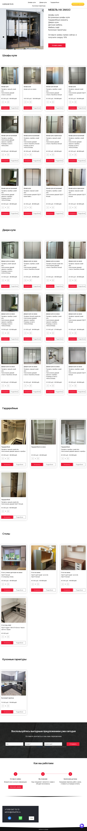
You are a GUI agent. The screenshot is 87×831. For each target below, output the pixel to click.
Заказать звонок (78, 4)
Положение (39, 746)
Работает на (43, 829)
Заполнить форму (15, 787)
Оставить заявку (57, 45)
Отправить (73, 744)
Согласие (48, 746)
